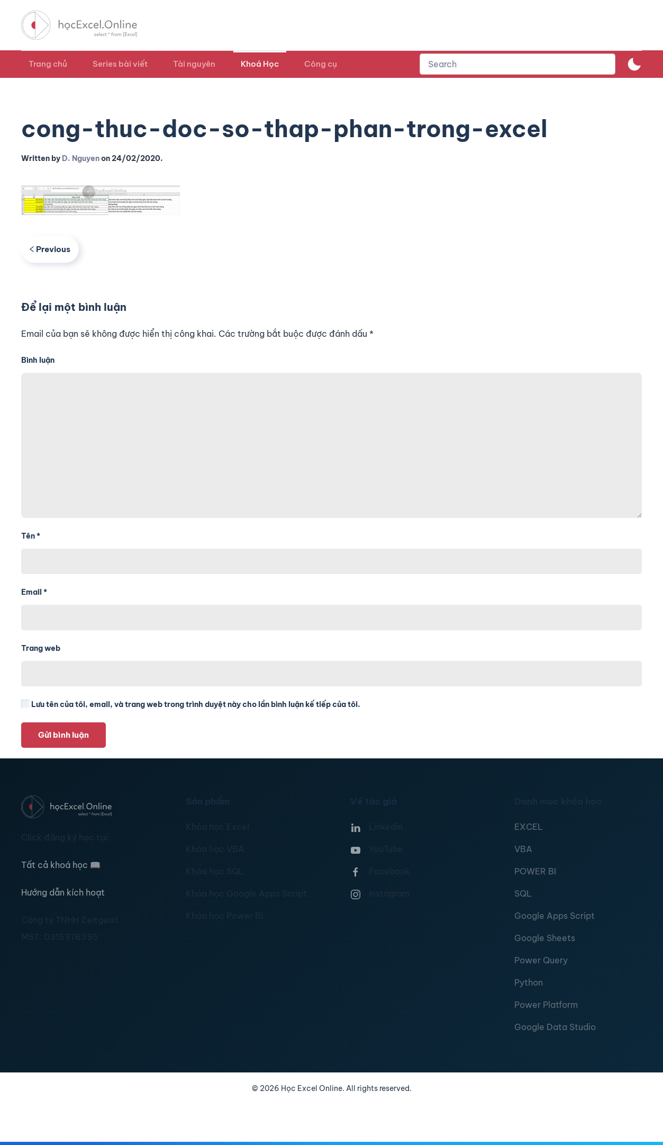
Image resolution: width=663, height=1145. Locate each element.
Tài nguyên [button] (194, 64)
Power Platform (546, 1004)
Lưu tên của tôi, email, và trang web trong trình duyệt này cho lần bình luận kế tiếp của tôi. (190, 704)
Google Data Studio (555, 1027)
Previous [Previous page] (50, 249)
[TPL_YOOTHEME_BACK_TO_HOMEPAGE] (89, 25)
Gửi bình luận (63, 735)
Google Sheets (544, 938)
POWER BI (535, 871)
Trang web (40, 648)
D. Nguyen (80, 158)
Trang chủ (48, 64)
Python (528, 982)
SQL (523, 893)
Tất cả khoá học (61, 865)
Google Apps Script (554, 915)
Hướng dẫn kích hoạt (63, 892)
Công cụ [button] (320, 64)
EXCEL (528, 826)
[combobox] (517, 64)
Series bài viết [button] (120, 64)
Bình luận (38, 360)
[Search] (517, 64)
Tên (30, 536)
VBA (523, 849)
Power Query (541, 960)
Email (34, 592)
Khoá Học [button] (260, 64)
